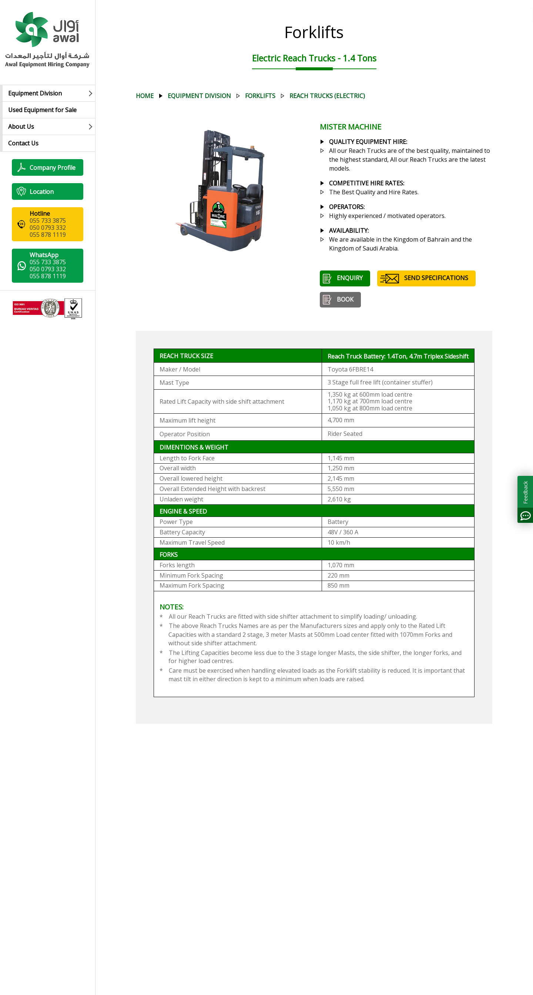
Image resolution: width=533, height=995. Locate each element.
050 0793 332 (48, 227)
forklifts (260, 96)
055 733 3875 (48, 220)
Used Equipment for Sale (42, 110)
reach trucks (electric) (327, 96)
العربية (490, 15)
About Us (21, 126)
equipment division (199, 96)
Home (145, 96)
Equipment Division (35, 93)
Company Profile (46, 167)
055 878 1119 (48, 235)
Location (35, 191)
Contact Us (23, 143)
